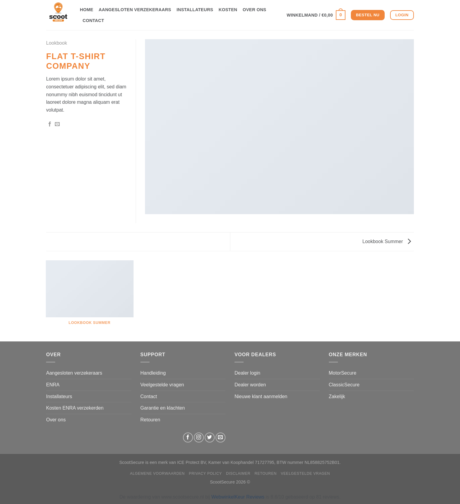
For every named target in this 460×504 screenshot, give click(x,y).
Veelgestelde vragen (162, 384)
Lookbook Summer (386, 241)
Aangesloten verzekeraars (135, 9)
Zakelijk (337, 396)
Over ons (254, 9)
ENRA (52, 384)
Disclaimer (238, 473)
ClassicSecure (344, 384)
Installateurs (195, 9)
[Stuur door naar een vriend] (57, 124)
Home (86, 9)
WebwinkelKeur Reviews (237, 496)
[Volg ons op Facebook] (188, 437)
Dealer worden (250, 384)
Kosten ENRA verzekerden (74, 407)
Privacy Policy (205, 473)
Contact (93, 20)
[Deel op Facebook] (49, 124)
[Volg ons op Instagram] (199, 437)
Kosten (228, 9)
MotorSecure (343, 373)
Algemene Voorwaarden (157, 473)
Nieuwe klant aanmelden (261, 396)
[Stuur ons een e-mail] (220, 437)
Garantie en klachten (162, 407)
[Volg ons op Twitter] (210, 437)
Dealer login (247, 373)
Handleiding (153, 373)
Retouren (150, 419)
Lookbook (56, 43)
